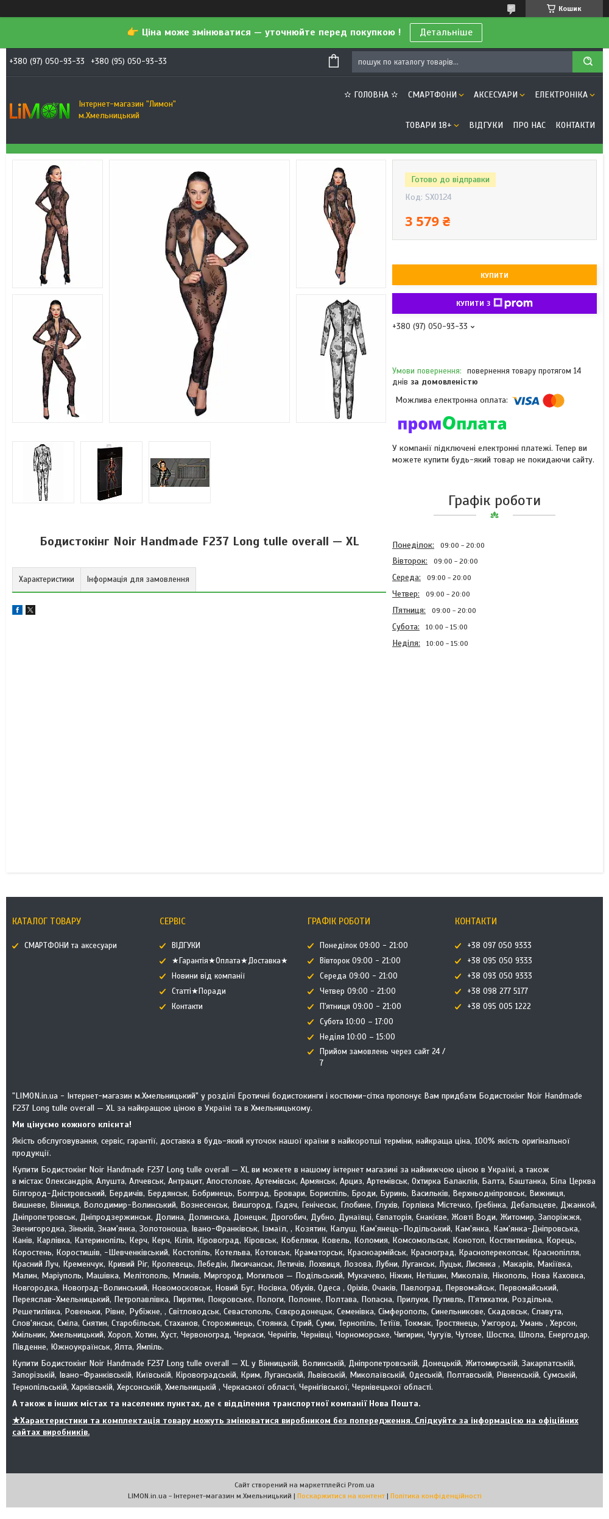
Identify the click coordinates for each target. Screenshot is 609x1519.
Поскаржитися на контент (341, 1496)
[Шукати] (587, 62)
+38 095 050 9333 (499, 961)
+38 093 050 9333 (499, 976)
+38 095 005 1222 (499, 1006)
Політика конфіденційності (436, 1496)
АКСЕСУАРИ (496, 95)
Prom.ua (361, 1485)
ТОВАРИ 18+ (429, 125)
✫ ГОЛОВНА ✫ (371, 95)
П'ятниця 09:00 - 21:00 (360, 1006)
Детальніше (446, 32)
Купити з (494, 303)
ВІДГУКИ (486, 125)
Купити (495, 275)
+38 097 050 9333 (499, 946)
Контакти (575, 125)
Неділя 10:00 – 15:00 (357, 1037)
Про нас (529, 125)
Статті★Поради (199, 991)
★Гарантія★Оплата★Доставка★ (230, 961)
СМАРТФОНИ (432, 95)
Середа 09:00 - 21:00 (359, 976)
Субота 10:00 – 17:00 (356, 1022)
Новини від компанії (208, 976)
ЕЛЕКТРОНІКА (561, 95)
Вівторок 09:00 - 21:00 (360, 961)
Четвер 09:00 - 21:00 (358, 991)
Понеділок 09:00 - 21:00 (364, 946)
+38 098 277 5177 (497, 991)
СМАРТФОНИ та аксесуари (70, 946)
